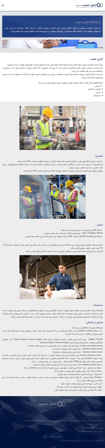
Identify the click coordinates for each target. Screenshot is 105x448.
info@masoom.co (86, 431)
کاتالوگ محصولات (56, 437)
